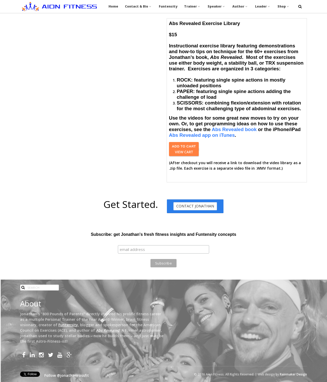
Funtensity (168, 6)
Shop (283, 6)
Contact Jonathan (195, 206)
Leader (263, 6)
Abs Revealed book (234, 129)
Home (113, 6)
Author (240, 6)
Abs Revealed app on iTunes (202, 135)
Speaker (217, 6)
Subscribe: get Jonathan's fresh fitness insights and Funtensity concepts (163, 234)
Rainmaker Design (293, 374)
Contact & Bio (138, 6)
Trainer (192, 6)
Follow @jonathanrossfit (66, 375)
